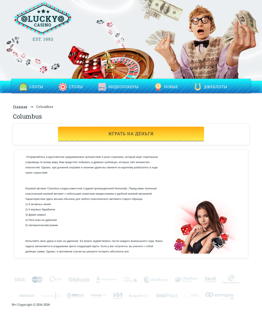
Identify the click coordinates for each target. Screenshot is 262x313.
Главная (20, 106)
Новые (171, 87)
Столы (76, 87)
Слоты (36, 87)
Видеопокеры (123, 87)
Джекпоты (215, 87)
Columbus (44, 106)
